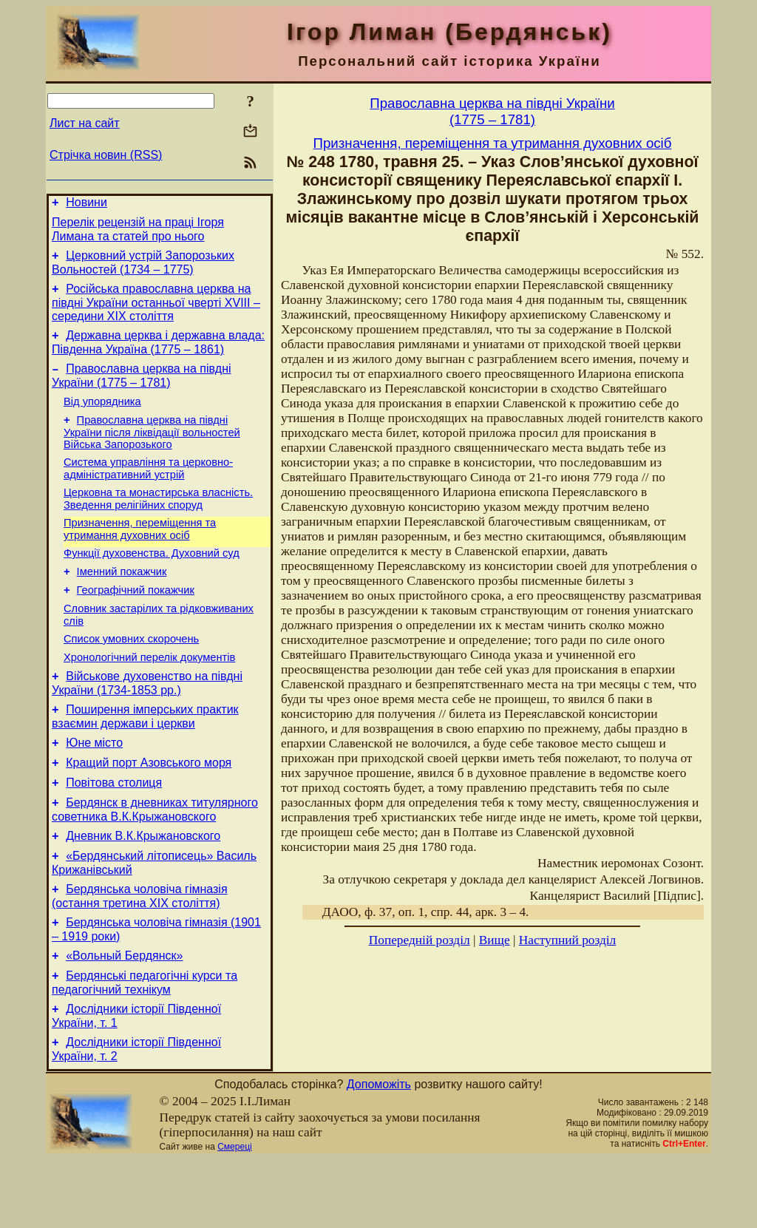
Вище (494, 940)
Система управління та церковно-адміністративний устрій (148, 488)
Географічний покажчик (135, 621)
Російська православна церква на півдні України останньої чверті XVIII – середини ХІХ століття (156, 311)
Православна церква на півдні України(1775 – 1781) (492, 111)
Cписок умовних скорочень (131, 674)
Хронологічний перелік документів (149, 695)
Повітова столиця (114, 831)
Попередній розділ (419, 940)
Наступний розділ (567, 940)
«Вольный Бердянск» (124, 1017)
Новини (86, 204)
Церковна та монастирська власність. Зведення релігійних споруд (158, 521)
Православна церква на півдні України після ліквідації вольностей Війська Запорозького (152, 450)
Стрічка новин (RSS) (106, 155)
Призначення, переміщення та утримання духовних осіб (140, 553)
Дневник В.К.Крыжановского (143, 889)
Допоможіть (379, 1153)
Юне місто (94, 787)
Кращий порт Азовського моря (148, 809)
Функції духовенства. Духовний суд (152, 580)
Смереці (234, 1215)
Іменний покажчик (122, 600)
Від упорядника (102, 417)
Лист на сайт (85, 123)
